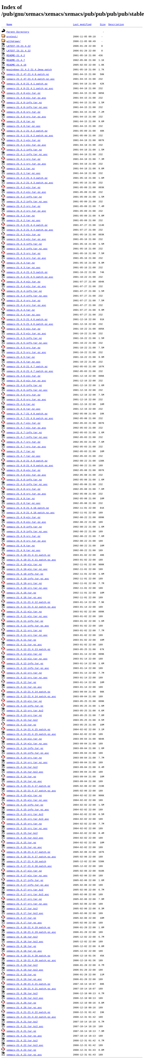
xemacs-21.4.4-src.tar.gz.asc (26, 305)
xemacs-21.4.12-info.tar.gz (25, 663)
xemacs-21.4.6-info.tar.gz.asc (27, 390)
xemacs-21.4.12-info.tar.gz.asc (28, 668)
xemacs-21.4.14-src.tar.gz (24, 757)
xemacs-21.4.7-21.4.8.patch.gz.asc (30, 418)
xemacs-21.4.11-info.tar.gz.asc (28, 625)
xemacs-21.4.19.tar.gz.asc (24, 979)
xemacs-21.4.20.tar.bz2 (22, 993)
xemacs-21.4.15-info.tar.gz (25, 804)
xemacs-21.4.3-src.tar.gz (23, 253)
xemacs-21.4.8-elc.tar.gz (23, 470)
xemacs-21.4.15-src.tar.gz (24, 823)
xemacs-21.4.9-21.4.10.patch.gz (28, 507)
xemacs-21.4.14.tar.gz (21, 776)
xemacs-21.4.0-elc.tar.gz (23, 93)
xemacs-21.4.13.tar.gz (21, 724)
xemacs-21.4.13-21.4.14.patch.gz (28, 691)
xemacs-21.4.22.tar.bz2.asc (25, 1045)
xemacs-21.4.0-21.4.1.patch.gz (27, 83)
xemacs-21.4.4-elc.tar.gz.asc (26, 286)
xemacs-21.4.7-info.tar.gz (24, 432)
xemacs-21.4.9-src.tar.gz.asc (26, 540)
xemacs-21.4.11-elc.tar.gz (24, 611)
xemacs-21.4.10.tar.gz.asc (24, 597)
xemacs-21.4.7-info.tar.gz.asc (27, 437)
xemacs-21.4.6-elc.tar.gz (23, 375)
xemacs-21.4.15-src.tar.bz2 (25, 814)
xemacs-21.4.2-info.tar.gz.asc (27, 201)
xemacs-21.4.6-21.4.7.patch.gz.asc (30, 371)
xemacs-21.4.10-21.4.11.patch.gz (28, 555)
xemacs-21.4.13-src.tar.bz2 (25, 710)
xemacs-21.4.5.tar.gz (21, 357)
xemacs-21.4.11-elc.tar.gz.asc (27, 616)
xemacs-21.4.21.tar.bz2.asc (25, 1026)
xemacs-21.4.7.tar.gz (21, 451)
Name (9, 24)
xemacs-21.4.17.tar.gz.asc (24, 922)
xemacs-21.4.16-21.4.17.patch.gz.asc (31, 856)
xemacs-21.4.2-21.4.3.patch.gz (27, 177)
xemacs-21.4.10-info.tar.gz (25, 573)
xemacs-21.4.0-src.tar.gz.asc (26, 116)
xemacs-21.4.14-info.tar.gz (25, 748)
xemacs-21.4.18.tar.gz (21, 946)
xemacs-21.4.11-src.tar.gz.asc (27, 635)
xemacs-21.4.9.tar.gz (21, 545)
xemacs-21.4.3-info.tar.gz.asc (27, 248)
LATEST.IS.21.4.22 (19, 50)
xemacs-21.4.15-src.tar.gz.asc (27, 828)
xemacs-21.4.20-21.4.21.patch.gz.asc (31, 988)
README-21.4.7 (16, 60)
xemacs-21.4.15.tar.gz (21, 842)
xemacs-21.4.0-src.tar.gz (23, 111)
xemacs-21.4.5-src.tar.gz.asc (26, 352)
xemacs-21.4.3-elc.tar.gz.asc (26, 239)
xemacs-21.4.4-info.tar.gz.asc (27, 295)
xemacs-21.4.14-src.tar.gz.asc (27, 762)
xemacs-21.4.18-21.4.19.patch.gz (28, 927)
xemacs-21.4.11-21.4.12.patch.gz (28, 602)
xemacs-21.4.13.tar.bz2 (22, 720)
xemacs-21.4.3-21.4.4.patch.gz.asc (30, 229)
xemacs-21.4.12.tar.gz (21, 682)
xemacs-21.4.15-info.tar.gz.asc (28, 809)
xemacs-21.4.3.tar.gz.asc (23, 267)
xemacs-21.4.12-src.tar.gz (24, 672)
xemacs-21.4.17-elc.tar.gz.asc (27, 875)
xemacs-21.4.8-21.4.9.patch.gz (27, 460)
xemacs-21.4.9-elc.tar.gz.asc (26, 522)
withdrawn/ (14, 41)
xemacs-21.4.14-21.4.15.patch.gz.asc (31, 734)
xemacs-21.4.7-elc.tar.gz (23, 423)
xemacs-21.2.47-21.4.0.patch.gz (28, 74)
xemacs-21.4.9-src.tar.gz (23, 536)
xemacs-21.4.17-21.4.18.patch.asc (29, 866)
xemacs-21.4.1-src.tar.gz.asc (26, 163)
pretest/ (12, 36)
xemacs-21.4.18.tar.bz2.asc (25, 941)
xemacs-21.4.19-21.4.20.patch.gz (28, 955)
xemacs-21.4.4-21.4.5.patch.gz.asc (30, 276)
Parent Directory (18, 31)
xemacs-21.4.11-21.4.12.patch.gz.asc (31, 606)
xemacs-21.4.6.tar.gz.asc (23, 408)
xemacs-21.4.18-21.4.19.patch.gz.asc (31, 932)
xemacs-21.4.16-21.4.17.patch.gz (28, 852)
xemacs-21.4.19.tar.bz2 (22, 965)
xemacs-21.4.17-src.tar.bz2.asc (28, 894)
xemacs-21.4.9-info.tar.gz (24, 526)
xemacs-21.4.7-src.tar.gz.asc (26, 446)
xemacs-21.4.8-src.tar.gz (23, 489)
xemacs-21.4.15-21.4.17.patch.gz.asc (31, 790)
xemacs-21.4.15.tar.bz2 (22, 833)
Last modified (82, 24)
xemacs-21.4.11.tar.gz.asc (24, 644)
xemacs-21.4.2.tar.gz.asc (23, 220)
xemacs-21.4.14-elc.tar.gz (24, 738)
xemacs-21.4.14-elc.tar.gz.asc (27, 743)
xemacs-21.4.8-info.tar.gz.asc (27, 484)
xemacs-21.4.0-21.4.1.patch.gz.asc (30, 88)
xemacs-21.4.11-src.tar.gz (24, 630)
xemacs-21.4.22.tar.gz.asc (24, 1054)
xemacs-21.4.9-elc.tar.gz (23, 517)
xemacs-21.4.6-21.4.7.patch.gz (27, 366)
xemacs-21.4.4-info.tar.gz (24, 291)
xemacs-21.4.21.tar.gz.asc (24, 1035)
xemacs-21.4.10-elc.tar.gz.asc (27, 569)
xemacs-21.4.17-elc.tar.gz (24, 870)
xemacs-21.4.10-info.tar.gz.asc (28, 578)
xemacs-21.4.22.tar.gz (21, 1049)
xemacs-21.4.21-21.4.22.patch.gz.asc (31, 1016)
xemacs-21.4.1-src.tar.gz (23, 159)
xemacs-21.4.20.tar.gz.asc (24, 1007)
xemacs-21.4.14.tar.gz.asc (24, 781)
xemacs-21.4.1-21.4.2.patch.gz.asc (30, 135)
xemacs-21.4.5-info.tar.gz (24, 338)
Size (103, 24)
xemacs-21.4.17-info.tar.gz (25, 880)
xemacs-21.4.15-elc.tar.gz (24, 795)
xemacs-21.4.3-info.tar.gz (24, 243)
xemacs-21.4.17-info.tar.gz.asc (28, 885)
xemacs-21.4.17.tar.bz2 (22, 908)
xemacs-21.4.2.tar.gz (21, 215)
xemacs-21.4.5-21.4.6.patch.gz (27, 319)
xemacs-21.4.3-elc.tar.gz (23, 234)
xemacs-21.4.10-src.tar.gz (24, 583)
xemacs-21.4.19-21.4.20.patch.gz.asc (31, 960)
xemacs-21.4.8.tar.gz (21, 498)
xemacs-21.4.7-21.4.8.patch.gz (27, 413)
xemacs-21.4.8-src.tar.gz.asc (26, 493)
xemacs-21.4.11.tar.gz (21, 639)
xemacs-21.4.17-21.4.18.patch (26, 861)
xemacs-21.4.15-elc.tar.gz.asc (27, 800)
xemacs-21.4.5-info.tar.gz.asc (27, 342)
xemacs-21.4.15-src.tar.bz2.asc (28, 819)
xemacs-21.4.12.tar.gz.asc (24, 687)
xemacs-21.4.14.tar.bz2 (22, 767)
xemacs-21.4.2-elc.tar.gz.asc (26, 192)
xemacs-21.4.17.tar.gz (21, 918)
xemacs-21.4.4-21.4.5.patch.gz (27, 272)
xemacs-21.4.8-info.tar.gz (24, 479)
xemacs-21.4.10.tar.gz (21, 592)
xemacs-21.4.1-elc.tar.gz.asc (26, 144)
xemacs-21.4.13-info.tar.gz (25, 705)
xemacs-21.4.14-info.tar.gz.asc (28, 753)
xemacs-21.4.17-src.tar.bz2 (25, 889)
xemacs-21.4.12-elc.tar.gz (24, 654)
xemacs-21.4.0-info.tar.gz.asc (27, 107)
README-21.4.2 (16, 55)
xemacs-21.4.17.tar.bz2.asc (25, 913)
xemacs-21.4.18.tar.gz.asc (24, 950)
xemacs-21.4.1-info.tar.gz (24, 149)
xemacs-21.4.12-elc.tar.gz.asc (27, 658)
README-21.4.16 (16, 64)
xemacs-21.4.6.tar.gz (21, 404)
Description (116, 24)
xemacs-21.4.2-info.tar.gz (24, 196)
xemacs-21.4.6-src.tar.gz (23, 394)
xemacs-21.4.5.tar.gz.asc (23, 361)
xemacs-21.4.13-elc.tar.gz (24, 701)
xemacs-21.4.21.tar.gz (21, 1031)
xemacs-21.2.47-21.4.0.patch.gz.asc (31, 78)
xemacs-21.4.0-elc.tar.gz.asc (26, 97)
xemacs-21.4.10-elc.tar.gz (24, 564)
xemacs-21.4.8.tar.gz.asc (23, 503)
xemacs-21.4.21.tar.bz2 (22, 1021)
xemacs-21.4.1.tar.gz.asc (23, 173)
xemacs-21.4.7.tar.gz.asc (23, 456)
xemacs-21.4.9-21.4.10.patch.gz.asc (31, 512)
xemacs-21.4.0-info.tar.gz (24, 102)
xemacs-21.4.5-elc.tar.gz (23, 328)
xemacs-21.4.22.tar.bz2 (22, 1040)
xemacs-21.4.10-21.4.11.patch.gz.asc (31, 559)
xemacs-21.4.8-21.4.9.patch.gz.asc (30, 465)
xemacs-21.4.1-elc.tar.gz (23, 140)
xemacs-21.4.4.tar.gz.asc (23, 314)
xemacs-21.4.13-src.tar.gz (24, 715)
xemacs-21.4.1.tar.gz (21, 168)
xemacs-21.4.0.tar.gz (21, 121)
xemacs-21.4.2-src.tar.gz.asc (26, 210)
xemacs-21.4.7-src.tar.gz (23, 441)
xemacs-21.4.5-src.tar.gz (23, 347)
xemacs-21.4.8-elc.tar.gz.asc (26, 474)
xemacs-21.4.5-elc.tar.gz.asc (26, 333)
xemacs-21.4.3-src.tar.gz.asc (26, 258)
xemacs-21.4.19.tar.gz (21, 974)
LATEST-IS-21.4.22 (19, 45)
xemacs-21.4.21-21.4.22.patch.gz (28, 1012)
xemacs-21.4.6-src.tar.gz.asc (26, 399)
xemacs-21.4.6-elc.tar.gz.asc (26, 380)
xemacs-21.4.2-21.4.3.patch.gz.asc (30, 182)
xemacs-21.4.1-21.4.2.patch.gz (27, 130)
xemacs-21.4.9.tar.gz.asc (23, 550)
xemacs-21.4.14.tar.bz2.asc (25, 771)
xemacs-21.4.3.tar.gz (21, 262)
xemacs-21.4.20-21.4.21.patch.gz (28, 983)
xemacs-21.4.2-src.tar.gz (23, 206)
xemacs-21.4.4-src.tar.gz (23, 300)
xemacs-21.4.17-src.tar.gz (24, 899)
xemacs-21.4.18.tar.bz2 (22, 936)
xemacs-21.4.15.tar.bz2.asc (25, 837)
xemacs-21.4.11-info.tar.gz (25, 621)
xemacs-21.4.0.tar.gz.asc (23, 126)
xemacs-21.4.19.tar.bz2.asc (25, 969)
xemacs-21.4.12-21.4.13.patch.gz (28, 649)
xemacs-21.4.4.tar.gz (21, 309)
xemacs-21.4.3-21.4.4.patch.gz (27, 225)
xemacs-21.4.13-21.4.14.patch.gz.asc (31, 696)
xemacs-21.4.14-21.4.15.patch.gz (28, 729)
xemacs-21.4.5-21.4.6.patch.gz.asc (30, 324)
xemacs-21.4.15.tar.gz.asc (24, 847)
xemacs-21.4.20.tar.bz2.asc (25, 998)
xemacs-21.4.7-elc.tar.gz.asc (26, 427)
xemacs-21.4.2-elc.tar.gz (23, 187)
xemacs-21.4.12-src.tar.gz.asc (27, 677)
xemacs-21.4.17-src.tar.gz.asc (27, 903)
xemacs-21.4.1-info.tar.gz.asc (27, 154)
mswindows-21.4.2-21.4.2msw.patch (29, 69)
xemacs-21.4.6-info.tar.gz (24, 385)
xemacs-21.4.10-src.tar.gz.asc (27, 588)
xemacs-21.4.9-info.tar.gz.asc (27, 531)
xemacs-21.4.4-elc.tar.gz (23, 281)
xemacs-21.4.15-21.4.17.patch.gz (28, 786)
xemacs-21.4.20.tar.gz (21, 1002)
